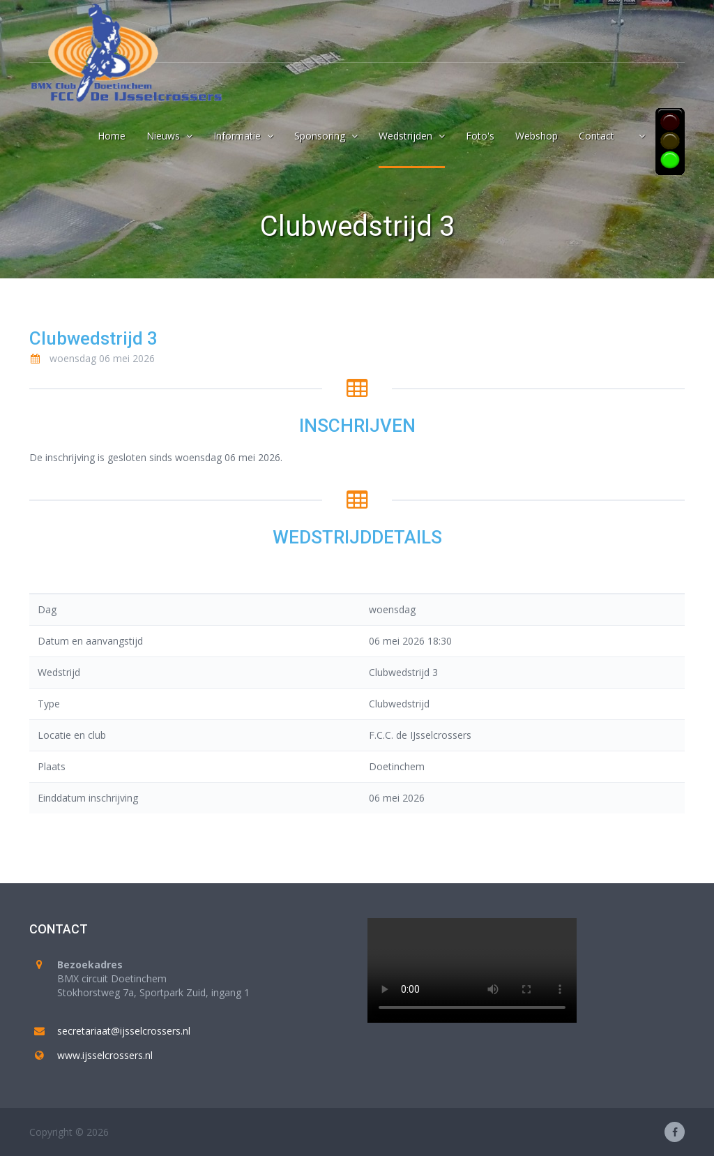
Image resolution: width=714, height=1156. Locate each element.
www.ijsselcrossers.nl (105, 1055)
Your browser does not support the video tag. (472, 970)
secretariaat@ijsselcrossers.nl (123, 1030)
